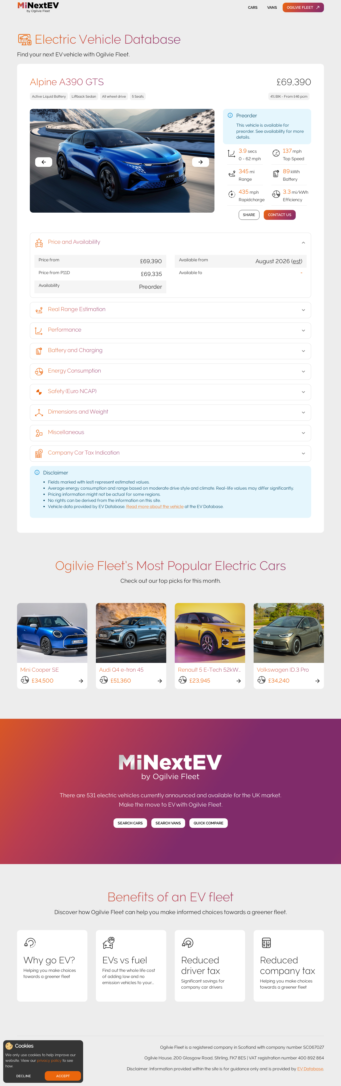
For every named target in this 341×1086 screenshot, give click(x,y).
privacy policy (49, 1060)
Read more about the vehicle (155, 506)
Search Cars (130, 823)
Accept (63, 1076)
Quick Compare (208, 823)
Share (249, 215)
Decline (23, 1076)
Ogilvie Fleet (303, 8)
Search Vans (168, 823)
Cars (252, 8)
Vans (272, 8)
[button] (170, 243)
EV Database (310, 1068)
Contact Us (280, 215)
